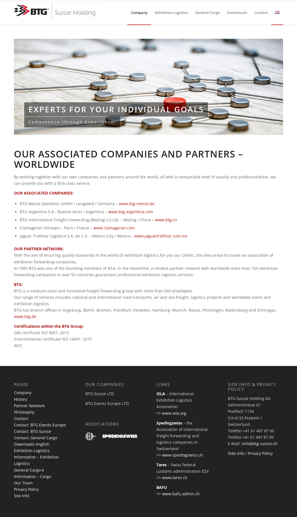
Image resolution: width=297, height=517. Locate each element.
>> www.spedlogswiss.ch (179, 455)
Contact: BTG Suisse (32, 431)
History (20, 399)
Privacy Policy (26, 489)
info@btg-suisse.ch (259, 443)
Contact (21, 418)
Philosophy (24, 412)
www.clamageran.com (114, 227)
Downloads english (31, 444)
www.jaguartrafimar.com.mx (160, 236)
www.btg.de (25, 316)
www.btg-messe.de (136, 203)
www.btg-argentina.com (130, 211)
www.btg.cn (166, 219)
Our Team (23, 483)
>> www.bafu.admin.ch (178, 493)
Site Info (21, 495)
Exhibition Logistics (32, 450)
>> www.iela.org (171, 413)
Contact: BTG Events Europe (40, 425)
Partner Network (29, 405)
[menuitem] (139, 12)
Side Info (236, 453)
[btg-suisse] (56, 12)
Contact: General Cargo (35, 437)
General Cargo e (29, 470)
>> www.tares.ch (171, 477)
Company (23, 392)
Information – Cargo (32, 476)
